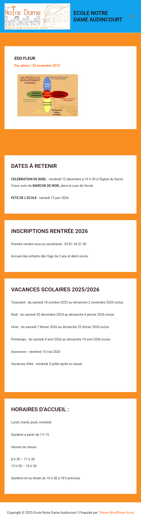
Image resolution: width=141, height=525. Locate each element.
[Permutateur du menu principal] (131, 16)
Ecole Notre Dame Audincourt (98, 16)
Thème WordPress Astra (116, 513)
